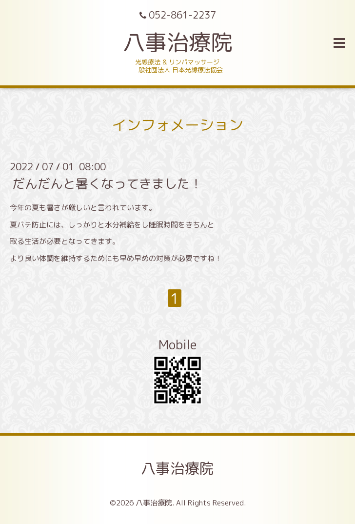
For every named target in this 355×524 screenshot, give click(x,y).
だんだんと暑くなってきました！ (107, 183)
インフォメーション (177, 125)
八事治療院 (189, 42)
